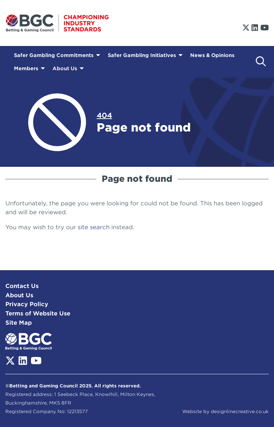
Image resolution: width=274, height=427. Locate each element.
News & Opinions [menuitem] (212, 55)
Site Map (18, 322)
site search (94, 227)
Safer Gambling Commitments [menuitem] (53, 55)
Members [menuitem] (26, 68)
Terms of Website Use (37, 313)
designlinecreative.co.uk (240, 411)
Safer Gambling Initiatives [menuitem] (142, 55)
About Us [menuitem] (64, 68)
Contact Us (22, 286)
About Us (19, 295)
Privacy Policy (26, 304)
